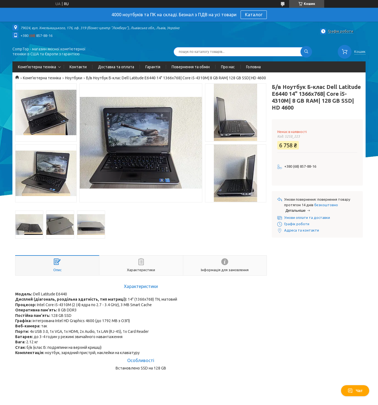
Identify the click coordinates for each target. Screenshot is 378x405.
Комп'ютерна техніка (37, 67)
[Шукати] (306, 52)
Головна (253, 67)
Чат (355, 390)
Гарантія (152, 67)
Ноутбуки (73, 78)
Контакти (78, 67)
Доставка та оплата (116, 67)
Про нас (228, 67)
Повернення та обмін (191, 67)
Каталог (253, 14)
